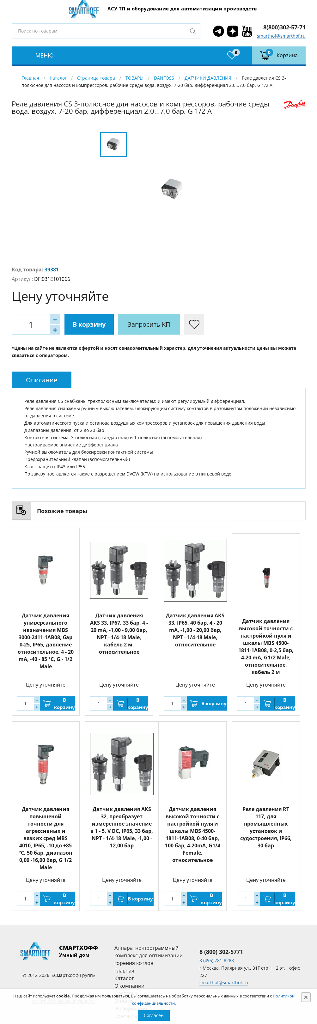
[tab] (41, 380)
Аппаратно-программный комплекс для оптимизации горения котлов (148, 955)
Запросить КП (149, 324)
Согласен (154, 1015)
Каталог (58, 78)
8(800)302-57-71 (284, 27)
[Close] (306, 997)
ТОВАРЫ (134, 78)
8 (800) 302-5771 (221, 951)
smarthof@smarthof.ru (281, 36)
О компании (129, 985)
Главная (30, 78)
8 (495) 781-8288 (216, 960)
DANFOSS (164, 78)
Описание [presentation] (41, 380)
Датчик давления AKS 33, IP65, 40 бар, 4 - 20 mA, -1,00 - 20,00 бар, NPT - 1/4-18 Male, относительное (195, 630)
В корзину (89, 324)
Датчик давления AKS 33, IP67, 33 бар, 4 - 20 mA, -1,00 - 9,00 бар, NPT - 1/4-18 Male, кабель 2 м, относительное (119, 633)
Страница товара (96, 78)
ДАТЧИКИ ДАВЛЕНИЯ (208, 78)
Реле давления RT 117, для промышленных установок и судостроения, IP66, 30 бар (266, 827)
